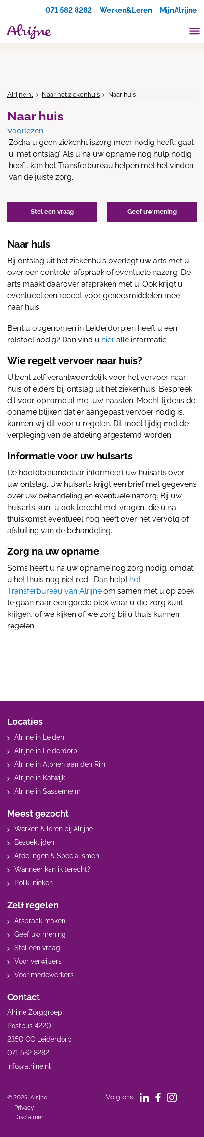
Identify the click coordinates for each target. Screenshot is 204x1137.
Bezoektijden (34, 842)
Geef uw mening (40, 934)
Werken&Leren (121, 9)
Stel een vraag (37, 948)
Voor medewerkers (44, 975)
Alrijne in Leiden (39, 737)
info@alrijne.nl (29, 1066)
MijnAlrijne (177, 9)
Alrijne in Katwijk (39, 778)
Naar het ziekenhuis (71, 94)
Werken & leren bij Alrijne (53, 829)
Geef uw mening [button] (152, 211)
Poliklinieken (33, 883)
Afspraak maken (39, 921)
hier (108, 339)
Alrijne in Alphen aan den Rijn (59, 764)
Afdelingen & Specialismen (56, 856)
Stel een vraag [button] (52, 211)
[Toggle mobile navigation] (194, 32)
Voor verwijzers (38, 961)
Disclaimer (28, 1117)
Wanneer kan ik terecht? (52, 869)
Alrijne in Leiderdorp (45, 751)
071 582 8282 (60, 9)
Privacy (24, 1107)
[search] (176, 31)
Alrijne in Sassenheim (47, 791)
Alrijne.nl (20, 94)
